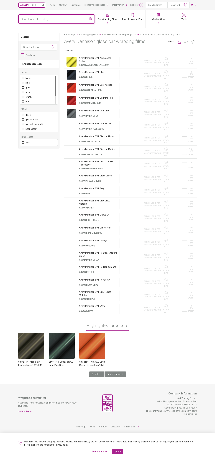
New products (113, 374)
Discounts (76, 5)
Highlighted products (94, 5)
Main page (81, 426)
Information (118, 5)
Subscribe (23, 411)
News (52, 5)
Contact (63, 5)
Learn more (98, 451)
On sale (95, 374)
